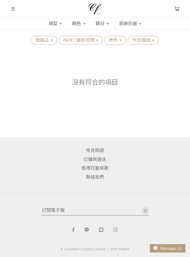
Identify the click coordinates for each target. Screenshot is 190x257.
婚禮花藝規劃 (95, 168)
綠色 (115, 40)
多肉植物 (143, 40)
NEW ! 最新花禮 (81, 40)
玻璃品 (43, 40)
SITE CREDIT (120, 249)
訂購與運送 (95, 159)
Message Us (167, 248)
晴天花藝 (94, 9)
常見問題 (95, 150)
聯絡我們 (95, 177)
